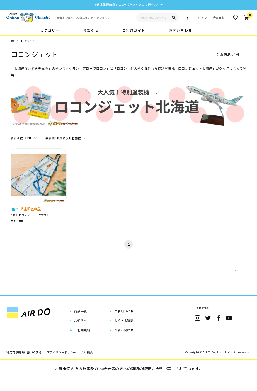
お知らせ (91, 30)
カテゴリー (50, 30)
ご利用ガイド (133, 30)
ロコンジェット (28, 41)
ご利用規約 (82, 343)
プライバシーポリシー (61, 366)
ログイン (200, 18)
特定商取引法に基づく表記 (24, 366)
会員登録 (218, 18)
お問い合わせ (180, 30)
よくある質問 (124, 334)
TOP (13, 41)
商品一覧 (80, 324)
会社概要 (87, 366)
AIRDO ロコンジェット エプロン (30, 215)
